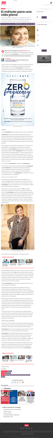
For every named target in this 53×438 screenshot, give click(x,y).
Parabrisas (37, 431)
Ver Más (44, 17)
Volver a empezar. (28, 264)
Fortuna (21, 431)
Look (47, 431)
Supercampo (42, 431)
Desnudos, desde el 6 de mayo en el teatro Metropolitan (12, 409)
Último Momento (4, 4)
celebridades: (4, 371)
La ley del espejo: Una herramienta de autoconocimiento (16, 60)
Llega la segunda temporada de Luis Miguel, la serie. (12, 414)
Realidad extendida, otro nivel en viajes (13, 264)
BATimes (31, 433)
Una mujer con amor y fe (7, 411)
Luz (50, 431)
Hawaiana (3, 376)
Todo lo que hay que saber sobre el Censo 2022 (29, 361)
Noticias (11, 431)
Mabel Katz (24, 50)
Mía (22, 433)
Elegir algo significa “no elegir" (8, 416)
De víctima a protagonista (7, 413)
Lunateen (26, 433)
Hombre (26, 431)
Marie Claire (16, 431)
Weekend (31, 431)
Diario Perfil (6, 431)
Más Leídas (40, 11)
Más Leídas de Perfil (42, 24)
